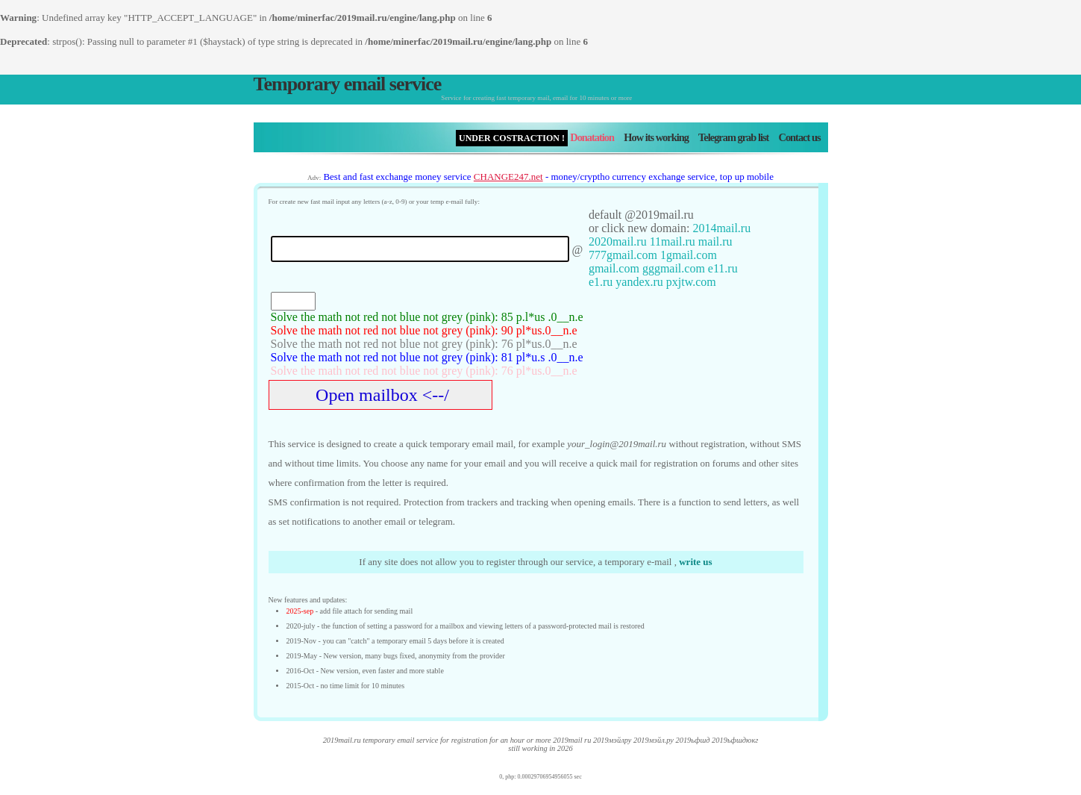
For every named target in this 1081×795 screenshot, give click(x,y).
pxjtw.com (691, 281)
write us (695, 561)
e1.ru (600, 281)
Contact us (800, 137)
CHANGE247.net (508, 176)
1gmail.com (688, 255)
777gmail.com (623, 255)
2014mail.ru (721, 228)
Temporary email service (348, 84)
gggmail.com (673, 268)
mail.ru (715, 241)
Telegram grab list (733, 137)
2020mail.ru (618, 241)
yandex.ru (639, 281)
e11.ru (723, 268)
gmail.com (614, 268)
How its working (656, 137)
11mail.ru (672, 241)
